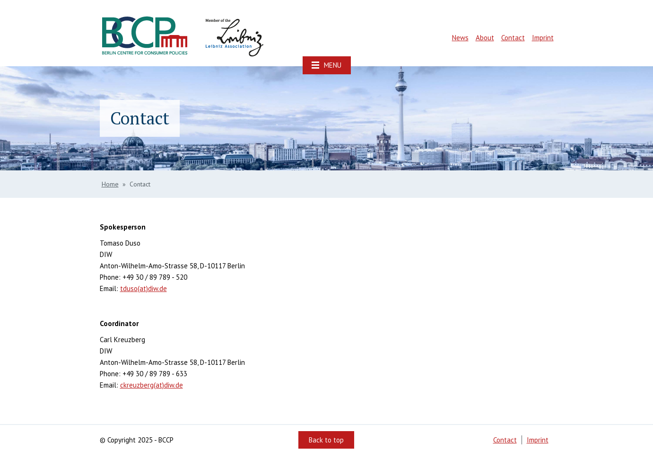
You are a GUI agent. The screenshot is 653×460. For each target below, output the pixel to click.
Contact (513, 37)
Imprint (543, 37)
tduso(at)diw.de (143, 288)
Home (110, 184)
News (460, 37)
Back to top (326, 439)
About (485, 37)
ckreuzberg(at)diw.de (151, 384)
